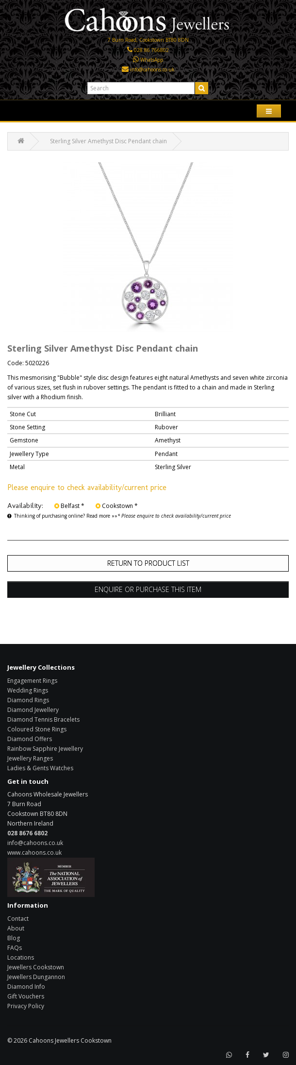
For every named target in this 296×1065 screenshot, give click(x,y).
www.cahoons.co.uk (34, 852)
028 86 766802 (151, 50)
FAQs (14, 948)
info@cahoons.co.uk (152, 69)
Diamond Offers (29, 739)
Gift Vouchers (25, 996)
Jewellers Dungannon (36, 977)
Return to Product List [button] (148, 563)
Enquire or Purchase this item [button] (148, 589)
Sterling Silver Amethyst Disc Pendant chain (108, 141)
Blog (13, 938)
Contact (18, 918)
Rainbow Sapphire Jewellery (45, 748)
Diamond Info (26, 986)
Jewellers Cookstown (35, 967)
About (15, 928)
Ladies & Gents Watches (40, 768)
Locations (20, 957)
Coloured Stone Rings (36, 729)
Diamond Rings (28, 700)
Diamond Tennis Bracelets (43, 719)
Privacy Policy (25, 1006)
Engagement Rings (32, 680)
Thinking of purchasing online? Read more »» (62, 515)
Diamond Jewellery (33, 710)
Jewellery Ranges (30, 758)
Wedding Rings (27, 690)
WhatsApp (151, 59)
